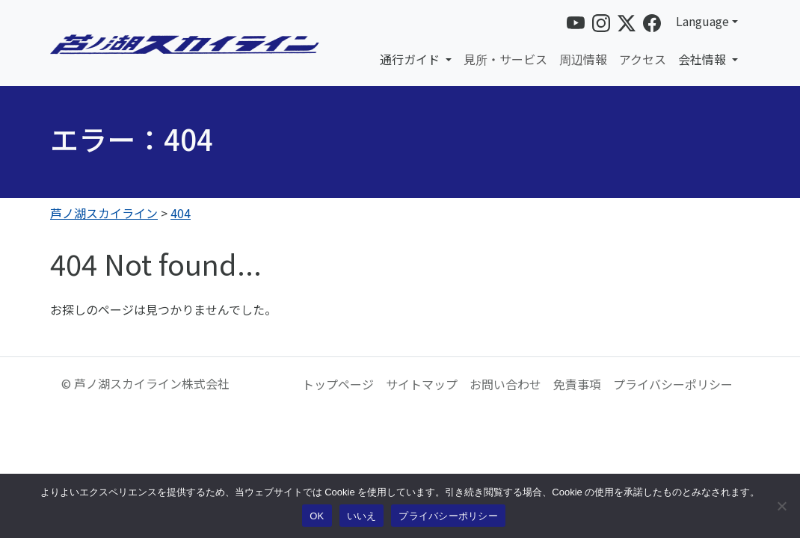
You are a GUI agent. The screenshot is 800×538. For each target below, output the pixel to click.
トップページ (338, 384)
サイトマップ (422, 384)
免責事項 (577, 384)
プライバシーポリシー (673, 384)
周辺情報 (583, 59)
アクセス (642, 59)
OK (317, 516)
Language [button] (702, 21)
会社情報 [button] (703, 59)
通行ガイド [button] (411, 59)
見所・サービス (505, 59)
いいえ (362, 516)
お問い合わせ (505, 384)
